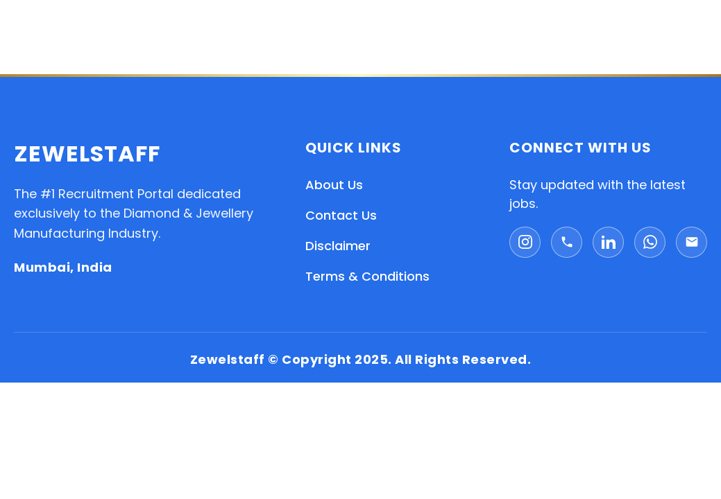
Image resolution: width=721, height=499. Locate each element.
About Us (334, 184)
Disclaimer (338, 245)
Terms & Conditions (367, 276)
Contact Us (341, 215)
